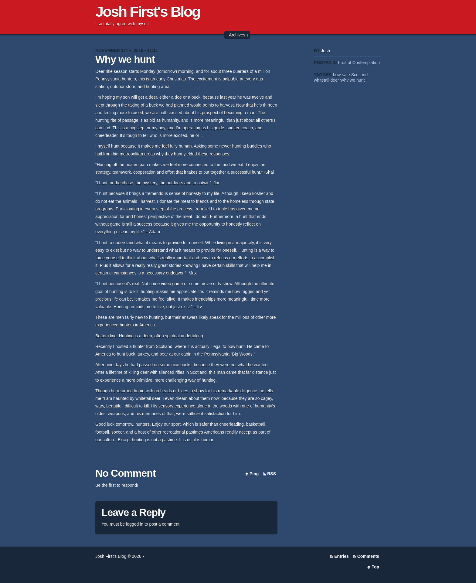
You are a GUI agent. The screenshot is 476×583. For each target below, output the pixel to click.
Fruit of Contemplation (359, 62)
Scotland (359, 74)
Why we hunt (125, 59)
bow (337, 74)
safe (346, 74)
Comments (368, 556)
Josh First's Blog (147, 11)
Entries (341, 556)
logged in (134, 524)
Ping (254, 473)
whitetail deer (326, 80)
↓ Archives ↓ (237, 34)
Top (375, 566)
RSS (271, 473)
